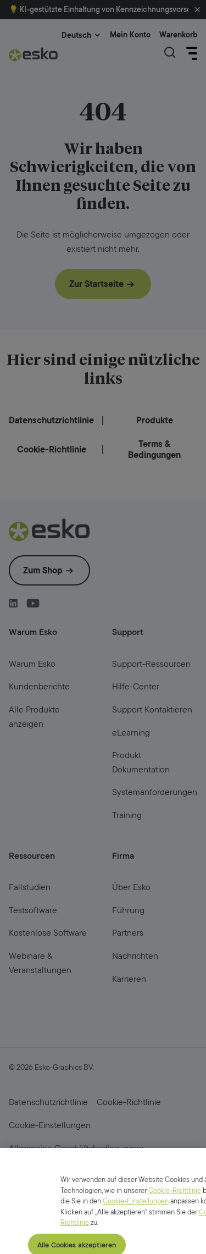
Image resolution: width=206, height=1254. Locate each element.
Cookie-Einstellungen (136, 1215)
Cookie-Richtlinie (174, 1205)
